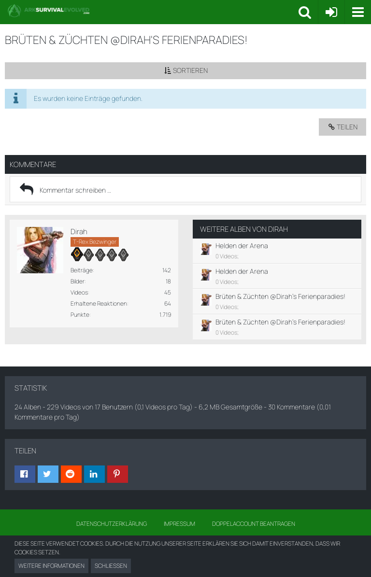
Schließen (111, 566)
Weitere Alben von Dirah (244, 229)
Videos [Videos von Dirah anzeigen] (79, 292)
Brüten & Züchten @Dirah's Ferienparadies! (280, 296)
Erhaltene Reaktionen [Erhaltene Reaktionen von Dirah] (99, 303)
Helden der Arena (241, 245)
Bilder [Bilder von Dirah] (78, 281)
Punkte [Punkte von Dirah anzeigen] (80, 314)
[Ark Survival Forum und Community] (153, 10)
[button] (357, 12)
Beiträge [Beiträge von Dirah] (82, 270)
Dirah (79, 231)
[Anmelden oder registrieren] (331, 12)
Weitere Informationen (51, 566)
